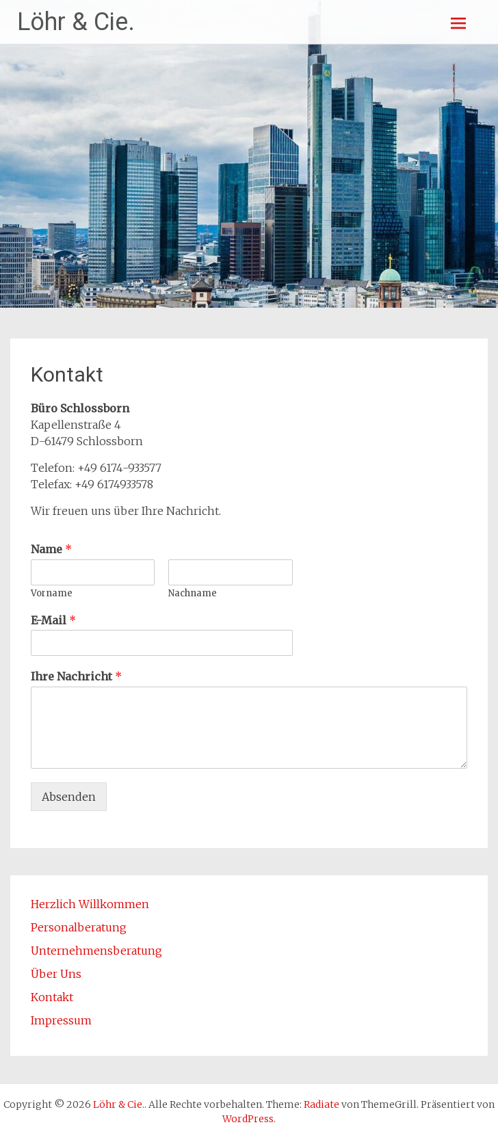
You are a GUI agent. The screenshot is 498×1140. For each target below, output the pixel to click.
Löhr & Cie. (76, 22)
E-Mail (53, 620)
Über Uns (56, 974)
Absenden (69, 797)
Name (51, 549)
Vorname (52, 593)
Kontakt (52, 997)
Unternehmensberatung (96, 950)
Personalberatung (79, 927)
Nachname (192, 593)
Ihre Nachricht (76, 676)
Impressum (61, 1020)
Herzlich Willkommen (90, 904)
